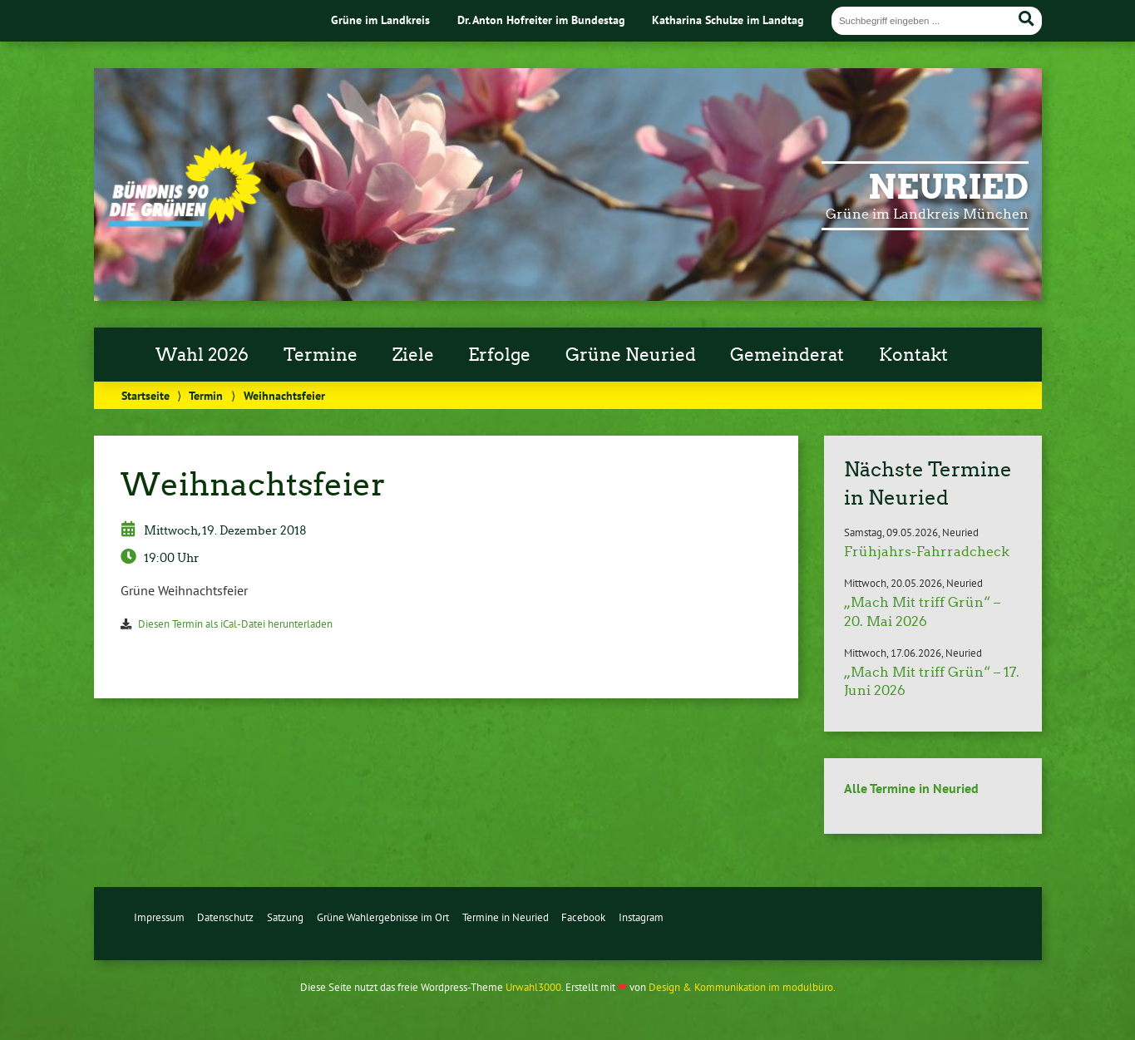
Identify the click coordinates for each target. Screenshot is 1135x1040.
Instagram (641, 917)
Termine (321, 355)
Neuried (948, 187)
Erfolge (499, 355)
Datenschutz (225, 917)
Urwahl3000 (533, 987)
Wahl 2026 (202, 355)
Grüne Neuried (630, 355)
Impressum (159, 917)
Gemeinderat (787, 355)
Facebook (583, 917)
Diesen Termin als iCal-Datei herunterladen (235, 624)
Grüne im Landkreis (380, 19)
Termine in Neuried (505, 917)
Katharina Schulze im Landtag (728, 19)
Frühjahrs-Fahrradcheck (926, 551)
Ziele (413, 355)
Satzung (285, 917)
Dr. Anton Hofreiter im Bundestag (541, 19)
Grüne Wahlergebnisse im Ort (383, 917)
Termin (206, 395)
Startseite (145, 395)
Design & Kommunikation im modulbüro (741, 987)
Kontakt (913, 355)
